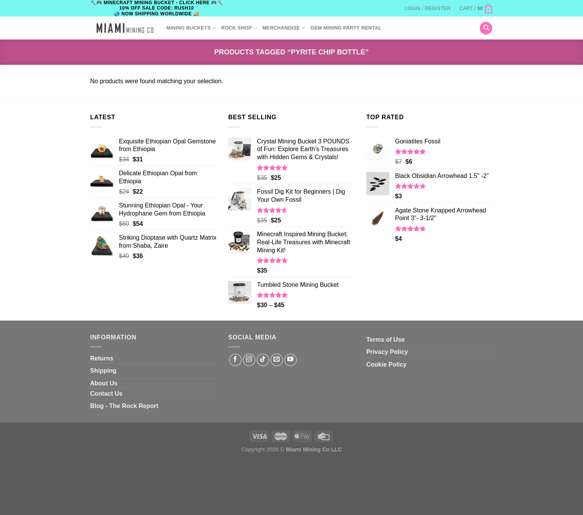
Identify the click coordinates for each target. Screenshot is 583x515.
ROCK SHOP (239, 28)
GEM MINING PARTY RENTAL (345, 28)
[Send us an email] (276, 360)
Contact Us (106, 393)
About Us (103, 383)
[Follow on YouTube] (290, 360)
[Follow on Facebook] (235, 360)
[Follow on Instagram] (249, 360)
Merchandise (283, 28)
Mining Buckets (191, 28)
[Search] (486, 28)
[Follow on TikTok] (263, 360)
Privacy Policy (387, 352)
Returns (101, 358)
